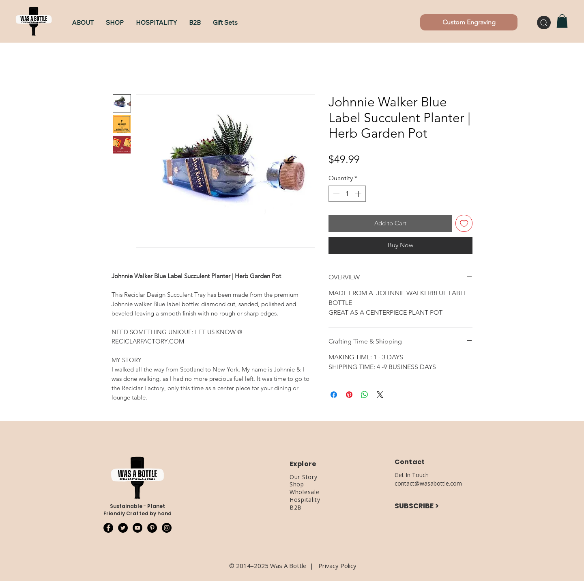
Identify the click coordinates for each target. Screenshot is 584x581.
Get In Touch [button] (412, 475)
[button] (115, 22)
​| (314, 566)
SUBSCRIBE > (417, 506)
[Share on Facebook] (334, 395)
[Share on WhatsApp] (364, 395)
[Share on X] (380, 395)
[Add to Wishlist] (464, 223)
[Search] (544, 22)
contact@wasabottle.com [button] (428, 483)
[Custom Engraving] (468, 22)
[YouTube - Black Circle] (137, 528)
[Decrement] (335, 193)
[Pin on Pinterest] (349, 395)
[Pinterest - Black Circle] (152, 528)
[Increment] (359, 193)
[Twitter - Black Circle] (123, 528)
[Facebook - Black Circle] (108, 528)
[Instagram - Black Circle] (167, 528)
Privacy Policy (337, 566)
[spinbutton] (347, 193)
